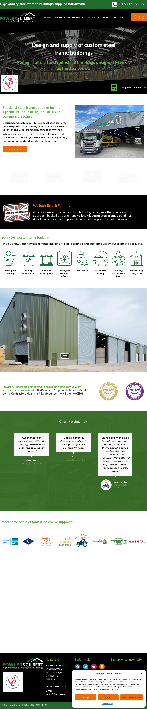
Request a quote (132, 87)
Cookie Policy (107, 704)
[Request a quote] (113, 87)
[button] (141, 673)
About (59, 17)
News (106, 17)
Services (92, 17)
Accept (86, 697)
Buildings (75, 17)
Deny (108, 697)
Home (47, 17)
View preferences (131, 697)
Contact (118, 17)
